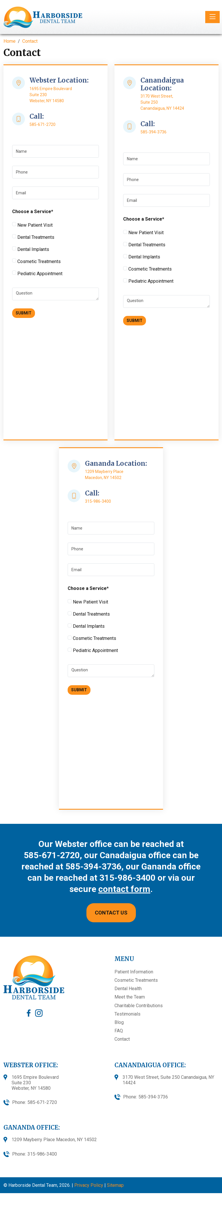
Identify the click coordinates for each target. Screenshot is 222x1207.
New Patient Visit (32, 225)
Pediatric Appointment (37, 273)
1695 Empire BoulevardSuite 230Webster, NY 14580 (35, 1082)
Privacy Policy (88, 1185)
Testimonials (127, 1014)
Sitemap (115, 1185)
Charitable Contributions (138, 1005)
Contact (122, 1039)
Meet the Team (129, 997)
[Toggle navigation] (212, 17)
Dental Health (128, 988)
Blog (119, 1022)
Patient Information (133, 972)
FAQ (118, 1030)
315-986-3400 (127, 878)
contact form (124, 889)
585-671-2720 (52, 855)
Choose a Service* (32, 211)
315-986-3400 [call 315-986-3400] (98, 501)
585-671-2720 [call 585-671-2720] (42, 124)
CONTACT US (111, 913)
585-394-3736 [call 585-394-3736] (153, 132)
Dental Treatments (33, 237)
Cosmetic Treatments (36, 261)
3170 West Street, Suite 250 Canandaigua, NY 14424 (168, 1079)
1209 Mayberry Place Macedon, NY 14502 (54, 1139)
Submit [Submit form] (24, 313)
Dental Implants (30, 249)
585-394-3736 (93, 866)
